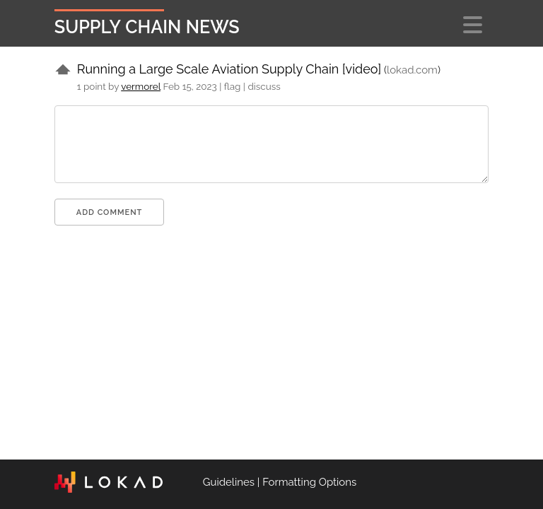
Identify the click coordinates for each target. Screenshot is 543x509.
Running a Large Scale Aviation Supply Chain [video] (229, 69)
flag (232, 86)
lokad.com (412, 70)
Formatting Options (309, 482)
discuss (263, 86)
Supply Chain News (147, 26)
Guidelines (229, 482)
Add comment (109, 212)
